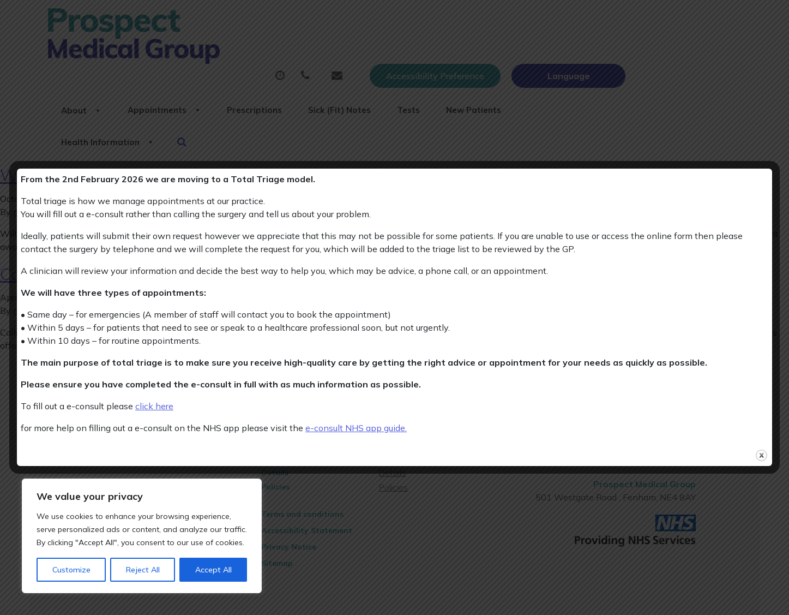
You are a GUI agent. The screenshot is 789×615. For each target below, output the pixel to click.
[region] (142, 536)
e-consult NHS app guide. (356, 427)
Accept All (213, 570)
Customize (71, 570)
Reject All (143, 570)
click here (154, 406)
